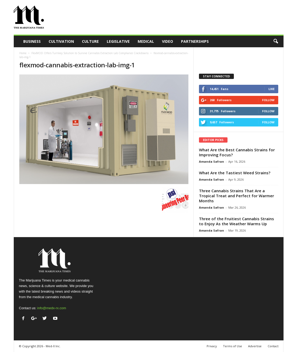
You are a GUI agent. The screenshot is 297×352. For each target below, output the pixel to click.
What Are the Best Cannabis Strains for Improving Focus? (237, 152)
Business (32, 41)
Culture (90, 41)
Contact (273, 346)
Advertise (255, 346)
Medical (146, 41)
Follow (268, 100)
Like (271, 89)
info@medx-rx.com (51, 308)
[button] (275, 41)
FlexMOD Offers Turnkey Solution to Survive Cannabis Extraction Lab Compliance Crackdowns (89, 53)
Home (22, 53)
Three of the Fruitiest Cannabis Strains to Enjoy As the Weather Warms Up (236, 221)
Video (167, 41)
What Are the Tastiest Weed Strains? (234, 172)
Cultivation (61, 41)
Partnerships (195, 41)
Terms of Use (232, 346)
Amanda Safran (211, 161)
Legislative (118, 41)
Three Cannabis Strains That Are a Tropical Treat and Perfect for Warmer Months (236, 195)
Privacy (212, 346)
